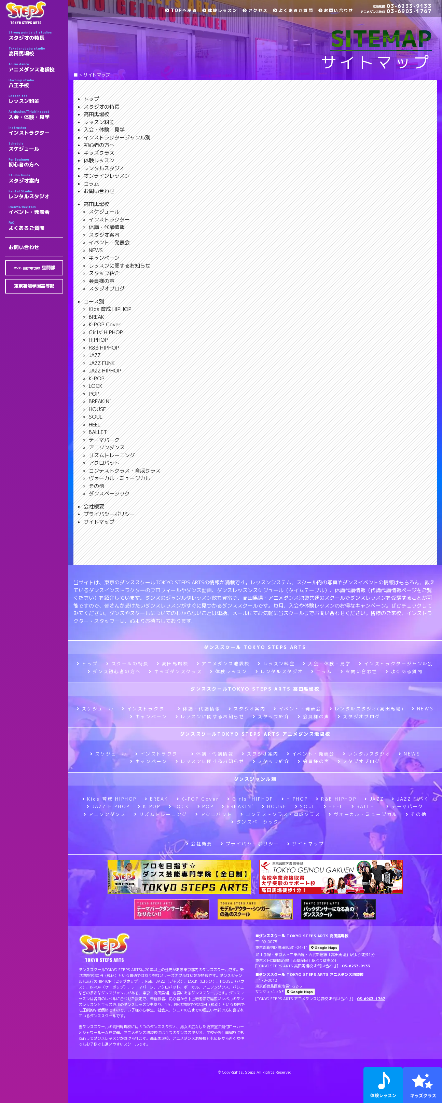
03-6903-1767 (396, 11)
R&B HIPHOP (104, 347)
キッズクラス (99, 152)
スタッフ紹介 (104, 273)
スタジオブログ (107, 288)
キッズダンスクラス (175, 671)
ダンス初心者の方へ (114, 671)
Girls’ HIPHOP (106, 332)
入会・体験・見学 (36, 114)
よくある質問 (404, 671)
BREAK (96, 317)
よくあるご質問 (36, 225)
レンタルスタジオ (36, 194)
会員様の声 (101, 281)
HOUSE (97, 409)
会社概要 (94, 506)
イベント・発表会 (36, 210)
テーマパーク (104, 440)
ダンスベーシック (109, 493)
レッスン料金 (36, 99)
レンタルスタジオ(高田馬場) (367, 709)
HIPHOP (98, 339)
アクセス (255, 10)
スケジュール (36, 146)
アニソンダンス (107, 447)
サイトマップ (99, 522)
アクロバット (104, 462)
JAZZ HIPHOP (105, 370)
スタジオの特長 (36, 35)
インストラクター (36, 130)
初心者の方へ (36, 162)
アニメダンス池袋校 (36, 67)
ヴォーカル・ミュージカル (119, 478)
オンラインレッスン (107, 175)
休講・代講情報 (107, 227)
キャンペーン (104, 257)
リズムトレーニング (112, 455)
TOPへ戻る (181, 10)
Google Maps (324, 947)
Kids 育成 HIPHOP (110, 309)
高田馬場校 (36, 51)
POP (94, 393)
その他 (96, 486)
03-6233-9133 (402, 6)
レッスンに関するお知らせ (119, 265)
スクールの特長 (127, 664)
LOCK (95, 386)
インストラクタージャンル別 (117, 137)
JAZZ (95, 355)
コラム (91, 183)
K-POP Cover (105, 324)
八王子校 (36, 83)
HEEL (94, 424)
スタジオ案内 (36, 178)
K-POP (97, 378)
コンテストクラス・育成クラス (125, 470)
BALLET (98, 432)
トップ (91, 99)
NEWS (96, 250)
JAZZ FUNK (102, 363)
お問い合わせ (24, 247)
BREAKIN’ (100, 401)
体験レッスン (219, 10)
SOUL (95, 416)
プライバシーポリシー (109, 514)
